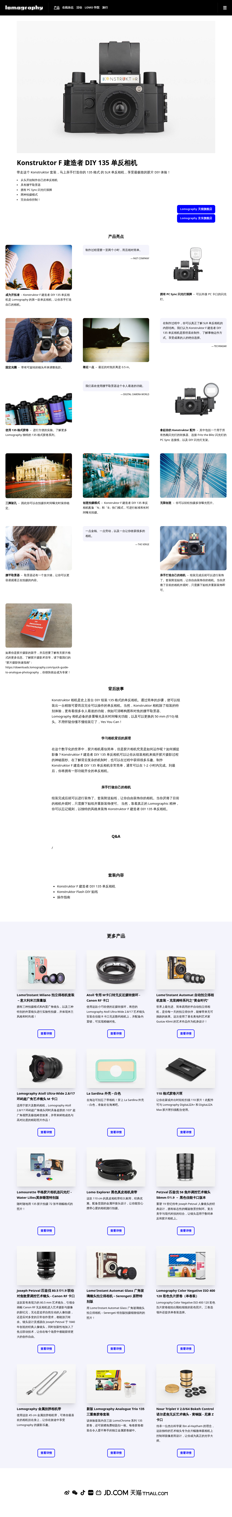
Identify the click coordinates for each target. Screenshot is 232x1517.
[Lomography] (24, 7)
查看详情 (46, 1033)
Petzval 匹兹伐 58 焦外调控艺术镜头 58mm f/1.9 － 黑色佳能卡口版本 (183, 1195)
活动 (79, 7)
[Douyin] (82, 1492)
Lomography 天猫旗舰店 (196, 209)
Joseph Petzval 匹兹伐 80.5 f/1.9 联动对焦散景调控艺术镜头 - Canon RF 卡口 (46, 1293)
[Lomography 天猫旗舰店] (149, 1492)
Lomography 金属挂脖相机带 (39, 1409)
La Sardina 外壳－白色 (104, 1093)
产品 (57, 7)
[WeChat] (74, 1492)
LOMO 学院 (92, 7)
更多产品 (116, 936)
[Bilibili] (98, 1492)
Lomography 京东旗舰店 (196, 218)
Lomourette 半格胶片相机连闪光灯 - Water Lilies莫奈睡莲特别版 (44, 1195)
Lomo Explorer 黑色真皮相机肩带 (112, 1192)
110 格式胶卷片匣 (169, 1093)
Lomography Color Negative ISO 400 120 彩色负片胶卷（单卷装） (185, 1293)
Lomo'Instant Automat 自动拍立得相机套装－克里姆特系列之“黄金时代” (185, 997)
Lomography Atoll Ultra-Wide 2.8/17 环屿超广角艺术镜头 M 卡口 (46, 1096)
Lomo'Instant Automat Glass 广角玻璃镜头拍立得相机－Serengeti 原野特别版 (115, 1296)
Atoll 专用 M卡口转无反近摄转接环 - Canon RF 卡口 (113, 997)
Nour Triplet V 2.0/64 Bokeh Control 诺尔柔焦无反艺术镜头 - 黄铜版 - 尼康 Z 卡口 (185, 1414)
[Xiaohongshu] (90, 1492)
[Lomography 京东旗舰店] (116, 1492)
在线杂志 (67, 7)
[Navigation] (225, 7)
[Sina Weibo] (67, 1492)
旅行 (105, 7)
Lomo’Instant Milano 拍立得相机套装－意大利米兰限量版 (45, 997)
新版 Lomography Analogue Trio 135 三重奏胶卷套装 (115, 1411)
